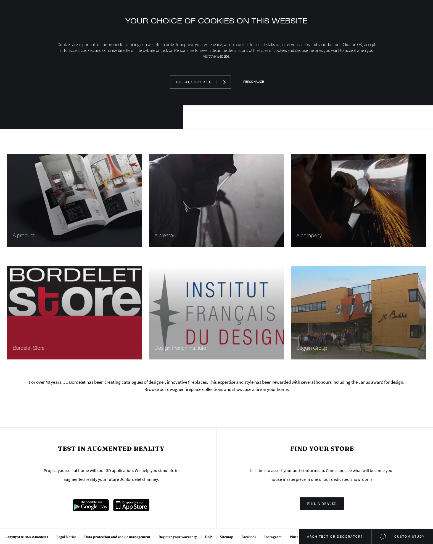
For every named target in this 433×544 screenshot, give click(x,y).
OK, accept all (193, 82)
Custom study (409, 536)
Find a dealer (322, 504)
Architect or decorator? (335, 536)
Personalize (253, 82)
